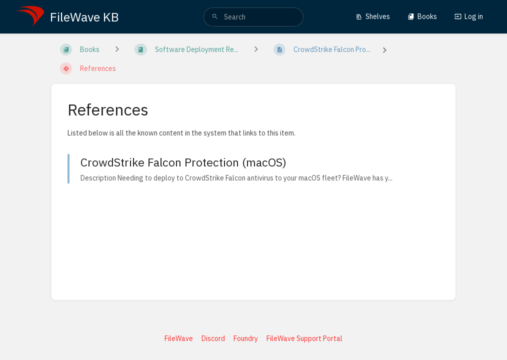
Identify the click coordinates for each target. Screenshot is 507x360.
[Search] (215, 17)
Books (422, 16)
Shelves (373, 16)
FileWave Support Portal (304, 338)
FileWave (178, 338)
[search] (254, 17)
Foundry (246, 338)
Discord (213, 338)
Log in (468, 16)
